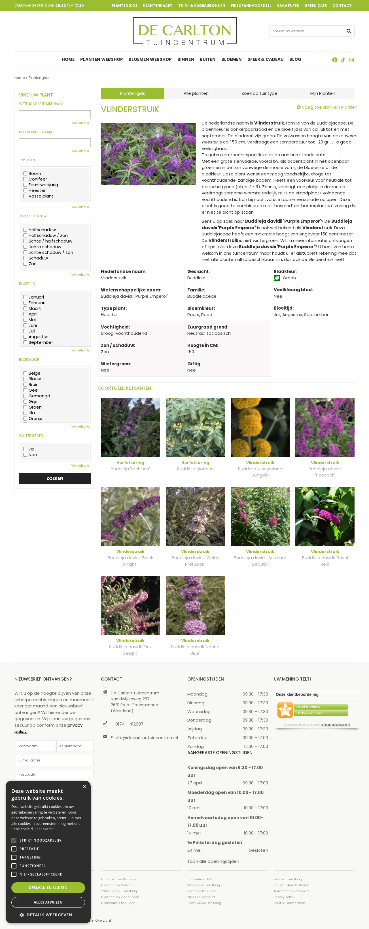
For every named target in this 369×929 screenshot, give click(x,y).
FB (335, 60)
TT (343, 60)
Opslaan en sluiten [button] (48, 887)
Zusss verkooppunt (201, 897)
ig (352, 60)
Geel (31, 390)
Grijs (30, 402)
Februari (34, 303)
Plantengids (132, 93)
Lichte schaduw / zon (48, 252)
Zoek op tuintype (259, 93)
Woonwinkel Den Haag (203, 885)
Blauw (32, 379)
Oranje (33, 418)
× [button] (84, 787)
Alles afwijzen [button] (48, 902)
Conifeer (35, 179)
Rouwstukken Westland (291, 885)
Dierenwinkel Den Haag (204, 903)
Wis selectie (80, 123)
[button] (48, 914)
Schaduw (35, 258)
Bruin (31, 385)
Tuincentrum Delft (200, 879)
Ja (28, 449)
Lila (29, 413)
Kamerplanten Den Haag (119, 879)
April (30, 314)
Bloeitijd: (27, 284)
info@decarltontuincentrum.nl (146, 738)
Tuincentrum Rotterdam (291, 891)
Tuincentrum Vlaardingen (120, 897)
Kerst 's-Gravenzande (290, 903)
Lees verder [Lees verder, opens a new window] (44, 829)
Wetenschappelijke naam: (41, 104)
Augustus (35, 337)
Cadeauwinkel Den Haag (119, 891)
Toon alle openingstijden (213, 861)
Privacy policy (284, 897)
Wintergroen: (31, 436)
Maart (32, 308)
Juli (29, 331)
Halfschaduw (39, 230)
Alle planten (196, 93)
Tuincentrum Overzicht (91, 920)
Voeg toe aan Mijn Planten (329, 107)
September (38, 342)
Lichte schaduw (42, 247)
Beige (32, 373)
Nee (30, 455)
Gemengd (36, 396)
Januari (33, 297)
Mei (29, 320)
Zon (30, 264)
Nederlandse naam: (36, 132)
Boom (32, 173)
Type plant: (28, 160)
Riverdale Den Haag (202, 891)
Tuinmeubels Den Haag (118, 903)
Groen (32, 407)
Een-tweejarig (40, 185)
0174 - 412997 (129, 724)
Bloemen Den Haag (288, 879)
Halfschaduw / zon (45, 235)
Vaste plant (38, 196)
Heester (34, 190)
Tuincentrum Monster (117, 885)
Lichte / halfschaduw (47, 241)
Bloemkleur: (29, 360)
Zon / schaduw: (33, 216)
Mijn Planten (322, 93)
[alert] (48, 852)
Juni (30, 325)
